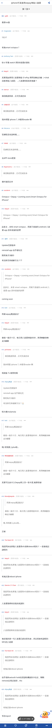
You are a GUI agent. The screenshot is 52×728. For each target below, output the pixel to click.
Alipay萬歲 (8, 382)
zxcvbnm (7, 190)
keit (6, 308)
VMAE (6, 143)
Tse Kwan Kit (9, 540)
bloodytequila (9, 496)
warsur (6, 89)
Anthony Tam (8, 56)
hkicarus (7, 128)
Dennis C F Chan (10, 585)
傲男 (6, 239)
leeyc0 (6, 71)
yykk (6, 16)
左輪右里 (7, 104)
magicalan (7, 31)
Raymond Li (8, 167)
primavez (8, 349)
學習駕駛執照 (9, 456)
